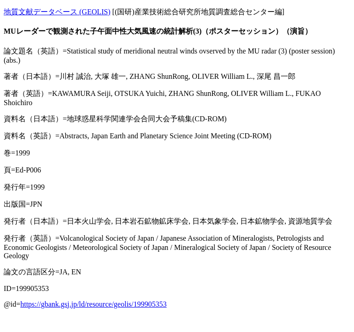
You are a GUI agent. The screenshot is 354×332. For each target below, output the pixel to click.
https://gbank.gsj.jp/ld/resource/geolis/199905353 (93, 304)
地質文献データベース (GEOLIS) (57, 12)
